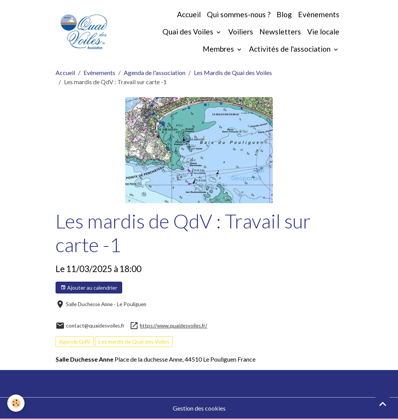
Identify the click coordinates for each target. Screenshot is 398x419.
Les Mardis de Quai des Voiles (233, 72)
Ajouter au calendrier (89, 287)
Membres (219, 48)
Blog (284, 14)
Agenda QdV (74, 341)
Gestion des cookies (199, 408)
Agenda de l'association (154, 72)
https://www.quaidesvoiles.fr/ (173, 326)
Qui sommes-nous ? (238, 14)
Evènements (318, 14)
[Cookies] (16, 403)
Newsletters (280, 31)
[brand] (84, 32)
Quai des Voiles (188, 31)
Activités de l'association (290, 48)
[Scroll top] (382, 403)
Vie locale (323, 31)
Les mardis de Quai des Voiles (133, 341)
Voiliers (240, 31)
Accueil (189, 14)
